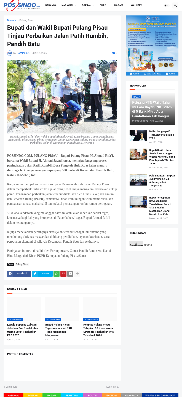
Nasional (67, 5)
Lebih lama (112, 386)
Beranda (51, 5)
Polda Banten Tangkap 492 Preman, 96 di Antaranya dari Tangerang (162, 180)
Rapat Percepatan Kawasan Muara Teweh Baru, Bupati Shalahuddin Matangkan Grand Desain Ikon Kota (160, 206)
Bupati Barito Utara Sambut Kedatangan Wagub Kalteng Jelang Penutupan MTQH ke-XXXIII (162, 157)
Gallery (136, 5)
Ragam (118, 5)
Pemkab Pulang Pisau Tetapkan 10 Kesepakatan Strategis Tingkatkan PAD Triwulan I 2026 (98, 330)
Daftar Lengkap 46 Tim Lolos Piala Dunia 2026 (161, 135)
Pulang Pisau (26, 20)
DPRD (103, 5)
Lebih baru (11, 386)
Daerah (87, 5)
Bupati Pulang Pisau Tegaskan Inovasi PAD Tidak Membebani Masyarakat (58, 330)
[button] (167, 5)
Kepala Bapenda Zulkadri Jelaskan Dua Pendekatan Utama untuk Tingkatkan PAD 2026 (22, 330)
